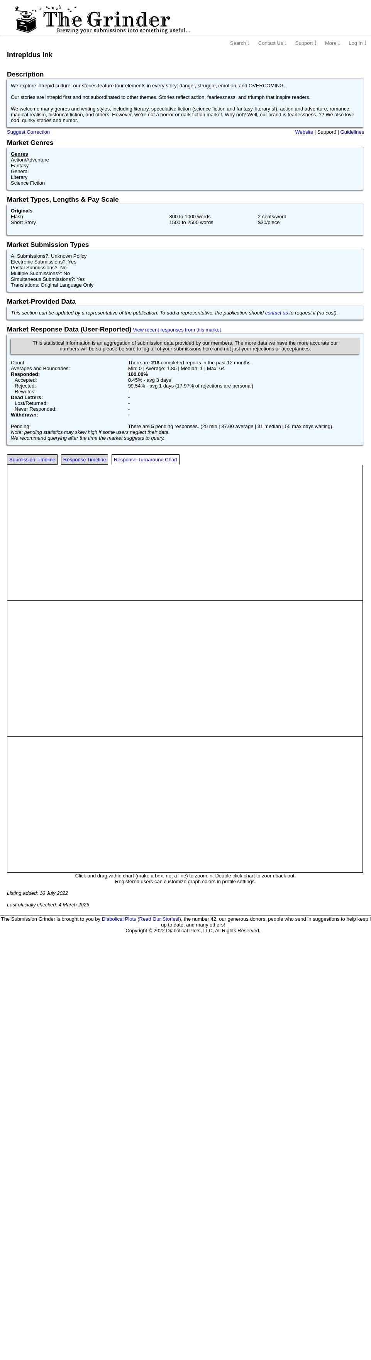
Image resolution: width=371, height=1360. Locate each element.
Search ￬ (240, 43)
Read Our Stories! (159, 919)
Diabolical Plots (119, 919)
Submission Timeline (32, 459)
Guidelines (352, 132)
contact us (276, 313)
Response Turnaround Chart (145, 459)
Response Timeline (84, 459)
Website (304, 132)
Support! (326, 132)
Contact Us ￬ (272, 43)
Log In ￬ (358, 43)
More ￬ (333, 43)
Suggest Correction (28, 132)
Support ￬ (306, 43)
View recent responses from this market (177, 330)
